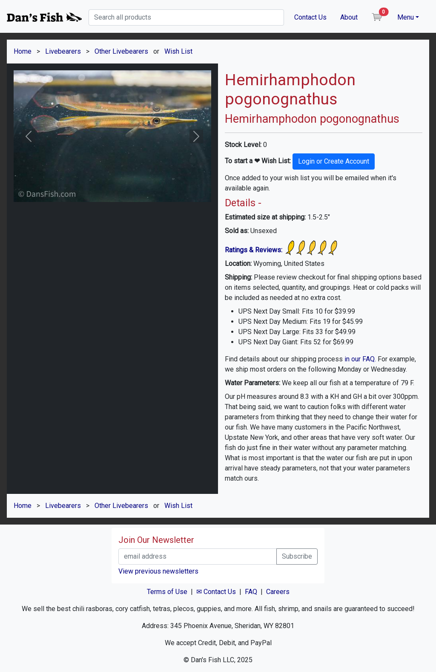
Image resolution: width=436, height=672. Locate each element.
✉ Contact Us (216, 592)
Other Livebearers (121, 51)
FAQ (251, 592)
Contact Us (310, 17)
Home (23, 51)
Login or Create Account (333, 161)
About (349, 17)
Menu (405, 17)
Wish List (178, 51)
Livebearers (63, 51)
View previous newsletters (158, 571)
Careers (278, 592)
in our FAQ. (360, 359)
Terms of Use (167, 592)
